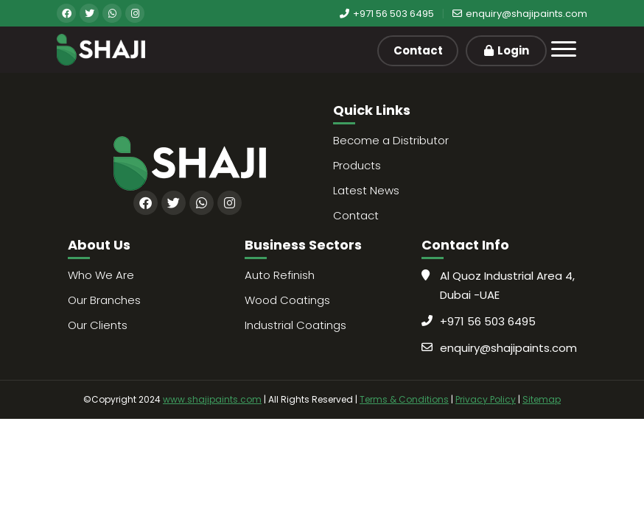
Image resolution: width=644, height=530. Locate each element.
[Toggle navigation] (563, 49)
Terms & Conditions (404, 399)
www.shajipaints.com (212, 399)
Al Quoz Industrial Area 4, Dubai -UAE (507, 285)
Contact (418, 50)
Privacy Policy (485, 399)
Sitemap (541, 399)
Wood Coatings (287, 300)
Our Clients (97, 325)
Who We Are (101, 275)
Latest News (366, 190)
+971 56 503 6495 (387, 14)
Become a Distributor (391, 140)
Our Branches (104, 300)
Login (506, 50)
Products (357, 165)
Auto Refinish (280, 275)
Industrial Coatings (295, 325)
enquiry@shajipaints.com (519, 14)
